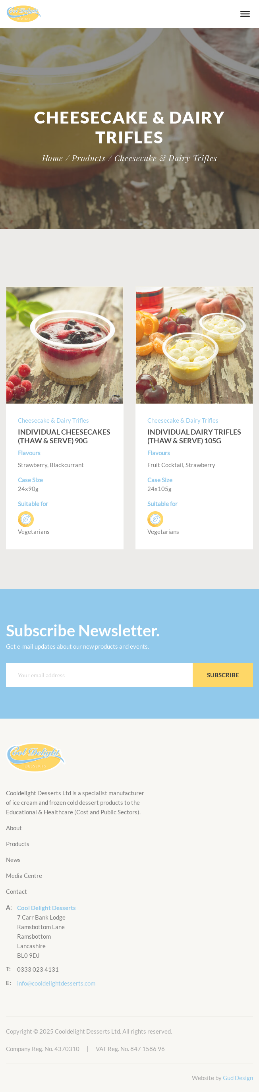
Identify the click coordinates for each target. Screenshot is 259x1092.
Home (52, 158)
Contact (16, 891)
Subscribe (223, 674)
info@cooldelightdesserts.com (56, 983)
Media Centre (24, 875)
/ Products (86, 158)
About (14, 827)
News (13, 859)
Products (17, 843)
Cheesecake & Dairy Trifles (53, 420)
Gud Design (238, 1077)
